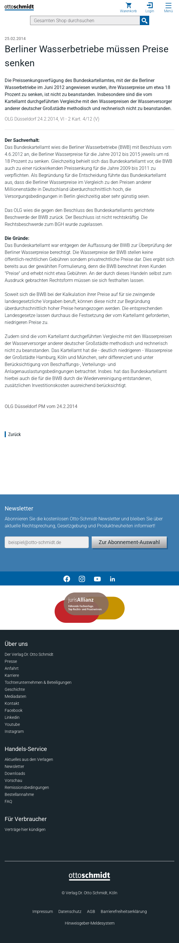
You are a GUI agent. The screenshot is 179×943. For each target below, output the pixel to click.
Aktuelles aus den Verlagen (29, 759)
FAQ (8, 801)
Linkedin (12, 717)
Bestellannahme (19, 794)
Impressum (42, 911)
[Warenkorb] (128, 7)
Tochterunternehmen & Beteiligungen (38, 682)
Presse (11, 661)
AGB (91, 911)
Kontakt (12, 703)
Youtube (12, 724)
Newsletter (14, 766)
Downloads (15, 773)
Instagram (14, 731)
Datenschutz (69, 911)
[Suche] (85, 20)
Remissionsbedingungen (27, 787)
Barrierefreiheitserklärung (124, 911)
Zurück (14, 434)
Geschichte (15, 689)
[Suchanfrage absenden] (144, 20)
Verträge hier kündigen (25, 829)
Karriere (12, 675)
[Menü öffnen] (168, 5)
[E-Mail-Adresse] (47, 542)
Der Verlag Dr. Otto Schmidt (29, 654)
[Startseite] (89, 879)
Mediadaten (15, 696)
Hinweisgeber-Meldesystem (89, 923)
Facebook (13, 710)
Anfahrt (12, 668)
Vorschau (13, 780)
